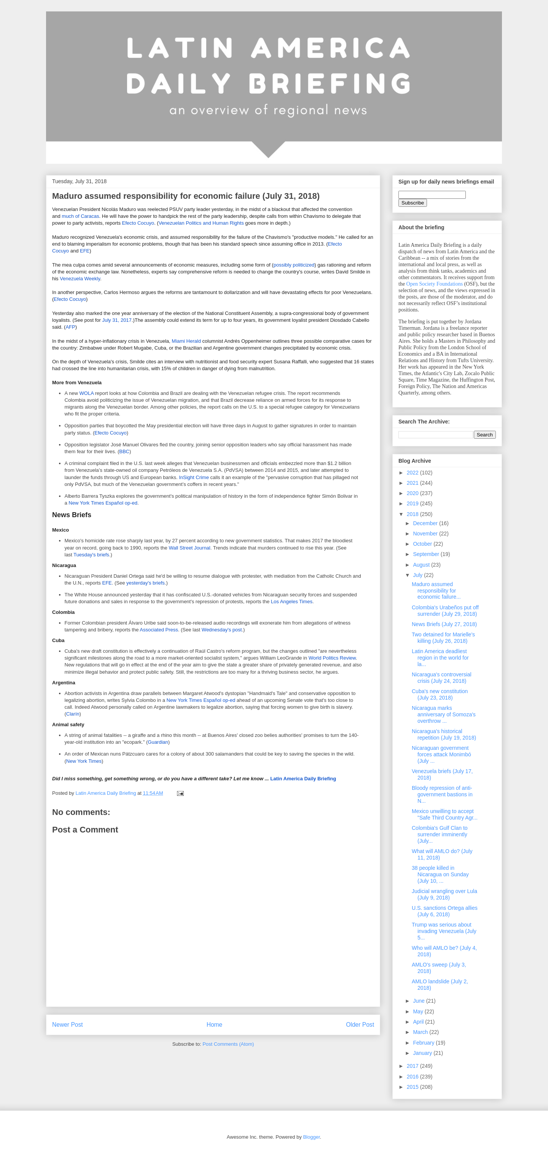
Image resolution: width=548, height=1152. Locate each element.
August (422, 565)
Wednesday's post (222, 630)
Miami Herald (186, 341)
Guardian (158, 742)
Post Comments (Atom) (228, 1044)
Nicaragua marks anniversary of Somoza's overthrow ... (444, 714)
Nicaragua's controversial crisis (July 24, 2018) (442, 677)
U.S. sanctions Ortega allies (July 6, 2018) (445, 911)
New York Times (84, 761)
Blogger (311, 1137)
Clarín (73, 714)
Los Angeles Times (291, 601)
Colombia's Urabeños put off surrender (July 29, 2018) (445, 610)
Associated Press (159, 630)
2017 (413, 1066)
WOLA (87, 393)
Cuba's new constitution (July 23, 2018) (440, 694)
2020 (413, 493)
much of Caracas (80, 216)
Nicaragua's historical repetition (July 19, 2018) (444, 734)
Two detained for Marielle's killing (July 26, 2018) (443, 637)
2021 (413, 483)
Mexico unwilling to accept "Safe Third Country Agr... (445, 814)
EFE (84, 251)
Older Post (360, 1024)
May (418, 1011)
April (419, 1022)
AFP (70, 327)
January (423, 1053)
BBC (124, 451)
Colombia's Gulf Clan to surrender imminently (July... (440, 834)
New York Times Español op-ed (102, 503)
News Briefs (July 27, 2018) (444, 624)
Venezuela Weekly (80, 278)
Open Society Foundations (434, 284)
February (424, 1043)
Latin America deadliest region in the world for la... (440, 657)
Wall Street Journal (189, 548)
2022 (413, 473)
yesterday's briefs (145, 583)
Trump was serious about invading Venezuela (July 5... (444, 931)
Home (215, 1024)
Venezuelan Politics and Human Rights (201, 223)
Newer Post (67, 1024)
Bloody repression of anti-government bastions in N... (442, 794)
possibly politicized (294, 265)
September (426, 554)
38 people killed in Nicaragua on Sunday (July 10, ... (440, 874)
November (426, 533)
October (423, 544)
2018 (413, 514)
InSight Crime (194, 477)
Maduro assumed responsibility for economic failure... (436, 590)
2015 (413, 1087)
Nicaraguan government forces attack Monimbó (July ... (441, 754)
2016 (413, 1077)
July (418, 575)
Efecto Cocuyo (138, 223)
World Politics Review (332, 658)
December (426, 523)
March (421, 1032)
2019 (413, 503)
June (419, 1001)
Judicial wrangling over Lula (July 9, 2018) (444, 894)
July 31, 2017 (117, 320)
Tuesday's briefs (91, 555)
